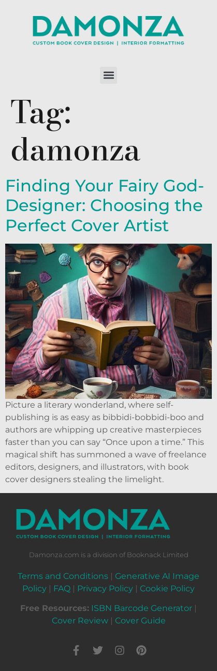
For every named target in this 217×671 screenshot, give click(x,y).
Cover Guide (140, 620)
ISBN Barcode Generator (141, 608)
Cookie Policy (167, 588)
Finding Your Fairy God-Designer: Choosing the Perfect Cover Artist (104, 205)
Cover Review (80, 620)
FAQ (61, 588)
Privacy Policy (105, 588)
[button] (108, 75)
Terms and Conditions (63, 576)
